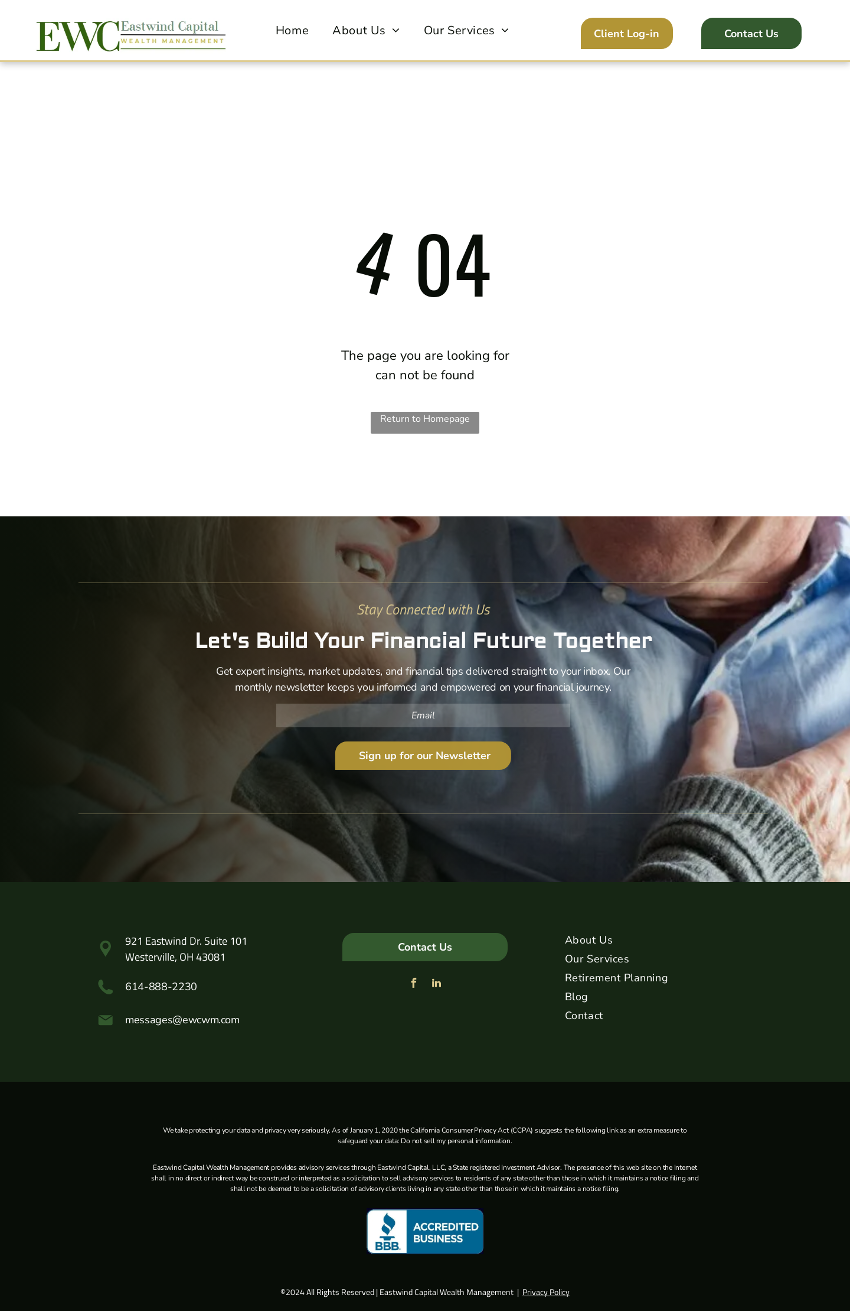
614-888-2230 (161, 987)
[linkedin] (436, 984)
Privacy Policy (546, 1292)
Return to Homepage (425, 418)
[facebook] (413, 984)
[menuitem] (292, 30)
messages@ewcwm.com (182, 1020)
